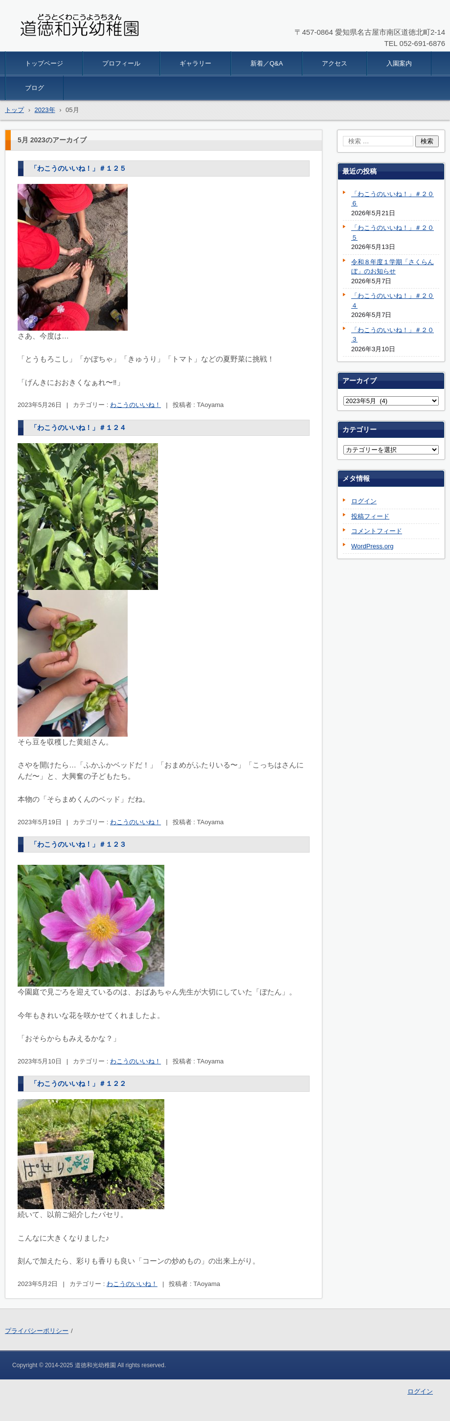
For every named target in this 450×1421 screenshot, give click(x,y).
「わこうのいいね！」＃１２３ (78, 844)
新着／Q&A (266, 63)
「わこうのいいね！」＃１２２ (78, 1083)
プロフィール (121, 63)
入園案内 (399, 63)
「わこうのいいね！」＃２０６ (392, 198)
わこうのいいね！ (135, 404)
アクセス (334, 63)
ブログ (34, 87)
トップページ (44, 63)
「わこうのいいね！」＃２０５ (392, 232)
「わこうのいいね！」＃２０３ (392, 334)
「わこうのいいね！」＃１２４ (78, 427)
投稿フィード (370, 516)
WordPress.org (372, 546)
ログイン (364, 501)
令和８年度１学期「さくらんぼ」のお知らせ (392, 266)
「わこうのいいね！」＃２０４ (392, 300)
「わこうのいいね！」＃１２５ (78, 168)
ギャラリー (195, 63)
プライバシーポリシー (36, 1330)
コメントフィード (376, 531)
